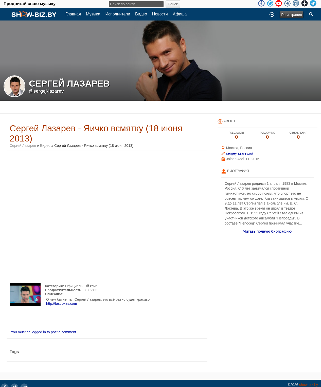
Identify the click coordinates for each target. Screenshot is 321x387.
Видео (141, 14)
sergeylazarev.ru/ (239, 153)
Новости (160, 14)
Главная (73, 14)
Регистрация (291, 15)
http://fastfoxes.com (61, 303)
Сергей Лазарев (23, 146)
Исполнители (117, 14)
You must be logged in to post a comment (43, 332)
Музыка (93, 14)
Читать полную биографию (267, 231)
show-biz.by (308, 385)
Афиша (180, 14)
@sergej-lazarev (46, 91)
